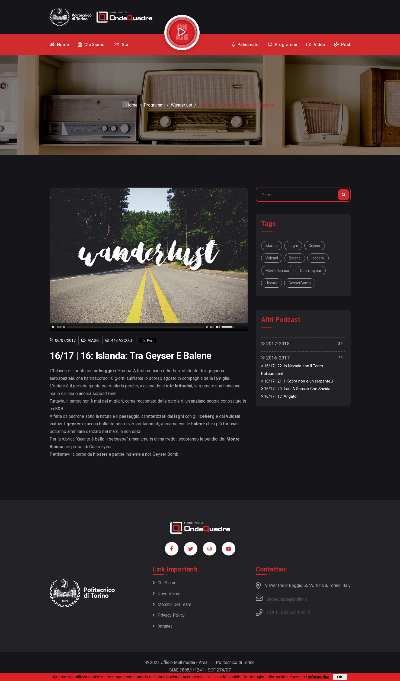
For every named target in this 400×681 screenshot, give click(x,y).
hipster (271, 283)
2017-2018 (275, 343)
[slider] (135, 327)
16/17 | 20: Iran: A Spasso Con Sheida (295, 389)
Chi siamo (165, 582)
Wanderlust (181, 105)
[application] (149, 327)
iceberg (318, 258)
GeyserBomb (300, 283)
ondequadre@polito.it (281, 598)
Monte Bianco (277, 270)
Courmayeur (310, 270)
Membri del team (172, 604)
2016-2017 (275, 358)
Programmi (154, 105)
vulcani (271, 258)
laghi (293, 245)
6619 (306, 612)
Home (131, 105)
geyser (315, 245)
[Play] (53, 327)
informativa (318, 676)
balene (295, 258)
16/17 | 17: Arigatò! (279, 396)
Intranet (162, 626)
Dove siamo (167, 593)
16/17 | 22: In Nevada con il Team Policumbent (292, 370)
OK (340, 676)
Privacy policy (169, 615)
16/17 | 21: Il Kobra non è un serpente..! (297, 381)
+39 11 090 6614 (283, 612)
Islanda (271, 245)
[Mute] (218, 327)
